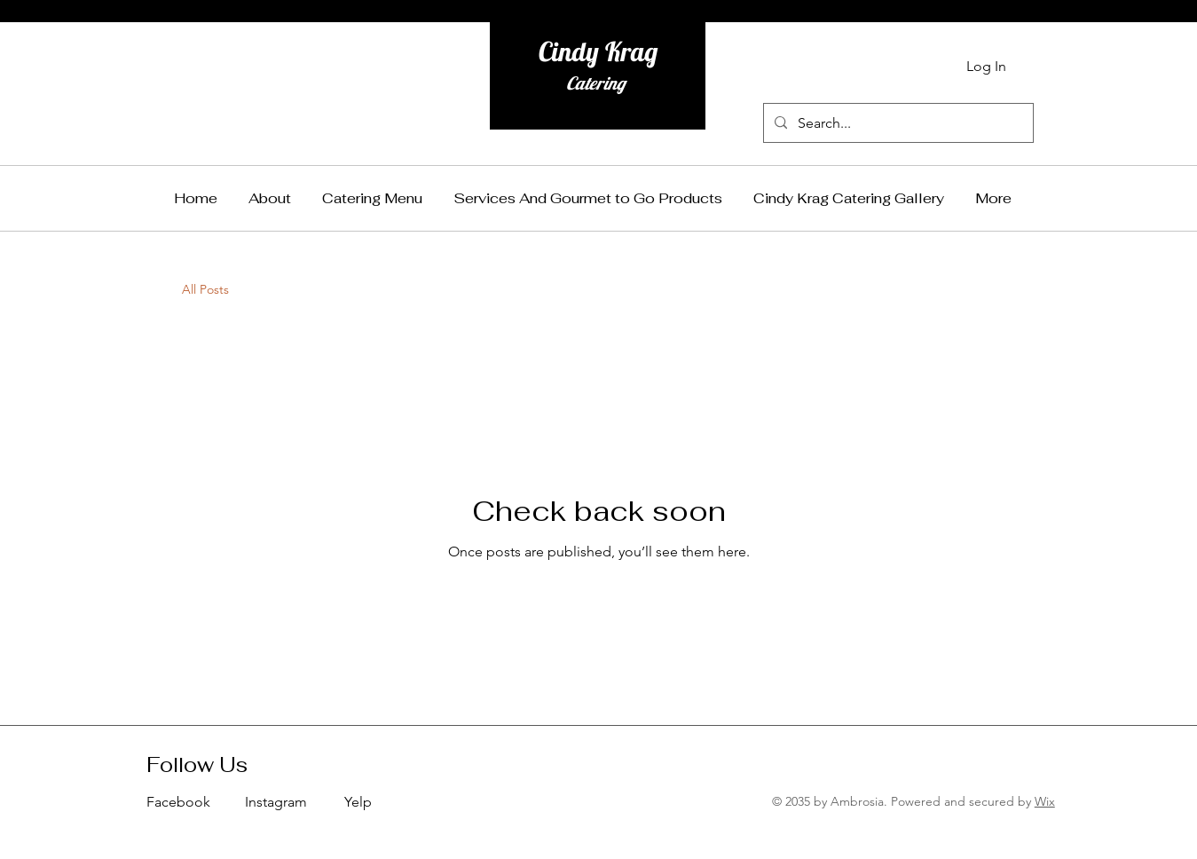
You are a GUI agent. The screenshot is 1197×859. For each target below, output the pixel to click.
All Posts (205, 289)
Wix (1045, 801)
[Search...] (897, 123)
